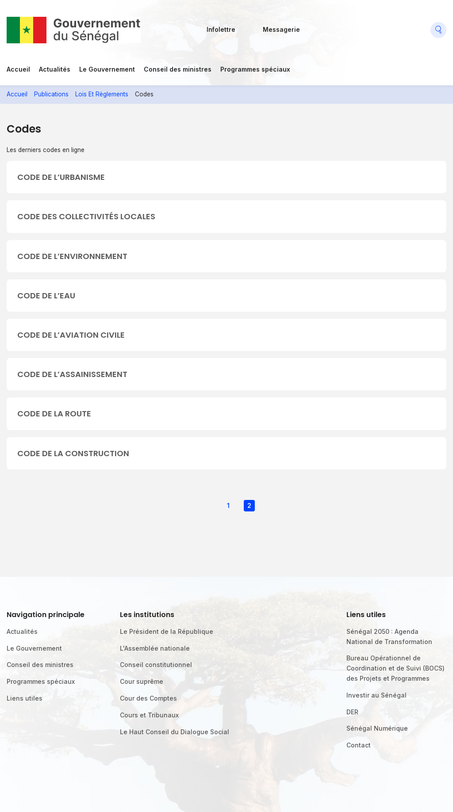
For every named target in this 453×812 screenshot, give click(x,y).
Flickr (335, 26)
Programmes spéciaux (255, 69)
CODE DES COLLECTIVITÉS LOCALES (86, 216)
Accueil (18, 69)
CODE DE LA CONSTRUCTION (73, 453)
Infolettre (221, 29)
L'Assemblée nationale (155, 648)
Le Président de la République (166, 631)
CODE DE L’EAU (46, 295)
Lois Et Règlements (101, 94)
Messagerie (281, 29)
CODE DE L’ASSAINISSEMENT (72, 374)
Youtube (376, 26)
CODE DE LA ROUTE (54, 413)
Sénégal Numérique (377, 728)
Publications (51, 94)
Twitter (356, 26)
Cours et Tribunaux (149, 715)
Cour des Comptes (148, 698)
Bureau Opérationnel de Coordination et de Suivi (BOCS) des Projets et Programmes (395, 668)
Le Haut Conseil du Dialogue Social (174, 732)
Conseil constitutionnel (156, 664)
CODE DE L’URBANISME (61, 177)
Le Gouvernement (107, 69)
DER (352, 712)
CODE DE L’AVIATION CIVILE (71, 334)
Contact (358, 745)
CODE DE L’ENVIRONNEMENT (72, 256)
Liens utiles (24, 698)
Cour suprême (141, 681)
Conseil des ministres (177, 69)
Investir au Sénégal (376, 695)
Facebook (315, 26)
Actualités (54, 69)
